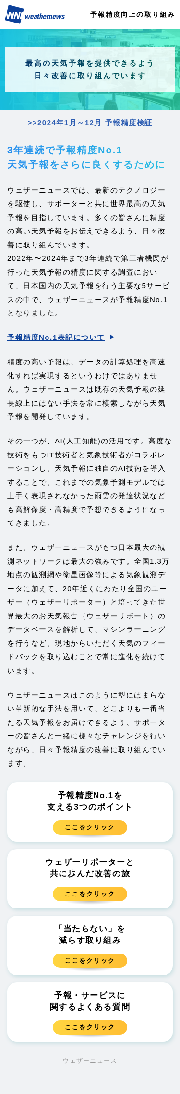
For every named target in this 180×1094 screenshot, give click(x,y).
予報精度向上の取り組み (132, 14)
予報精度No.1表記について (56, 337)
